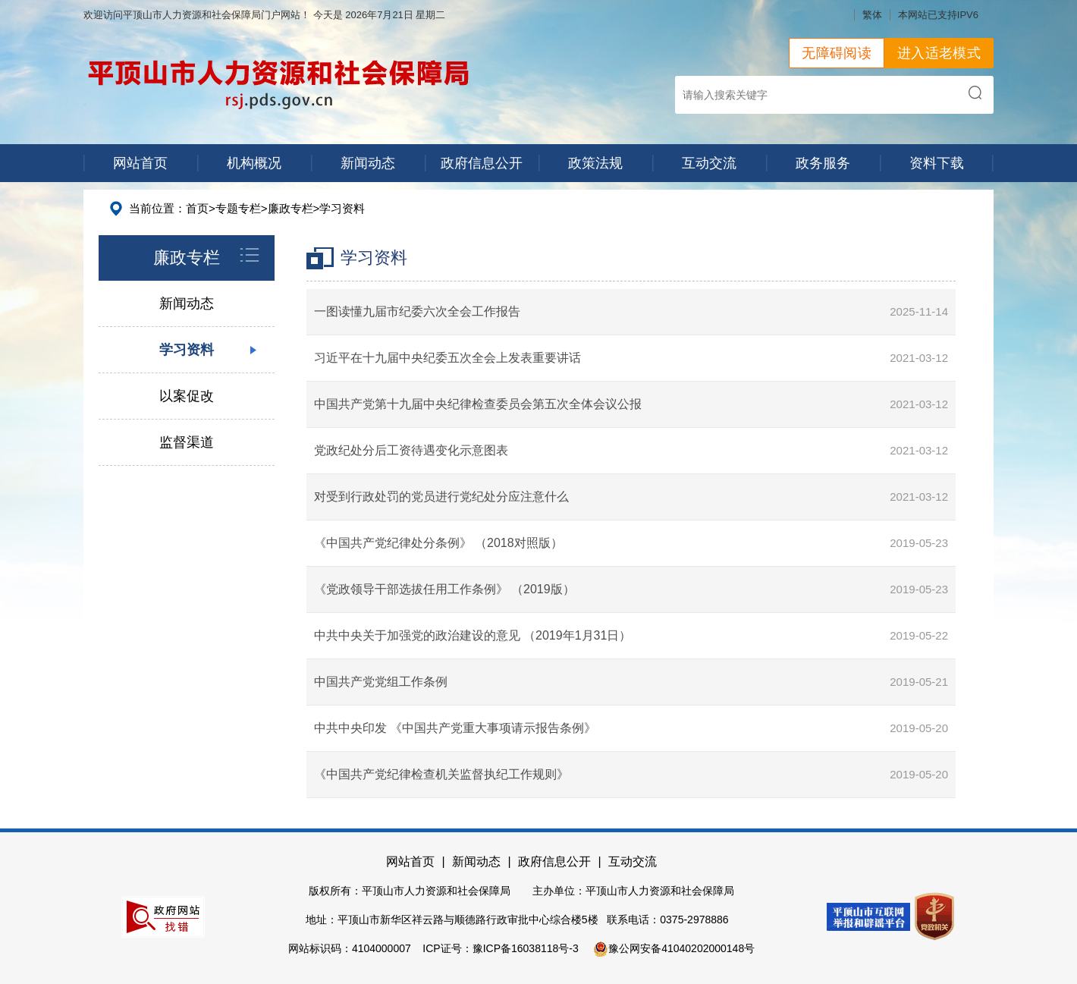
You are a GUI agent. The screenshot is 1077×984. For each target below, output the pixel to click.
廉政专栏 (290, 208)
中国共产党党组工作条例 (380, 681)
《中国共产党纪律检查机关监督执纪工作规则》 (441, 774)
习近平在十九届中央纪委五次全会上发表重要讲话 (447, 357)
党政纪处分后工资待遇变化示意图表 (411, 450)
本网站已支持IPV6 (938, 14)
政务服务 (823, 163)
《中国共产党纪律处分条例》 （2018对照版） (438, 542)
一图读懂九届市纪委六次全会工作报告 (417, 311)
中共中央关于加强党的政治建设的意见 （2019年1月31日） (473, 635)
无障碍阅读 (836, 53)
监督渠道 (186, 442)
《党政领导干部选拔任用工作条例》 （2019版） (444, 589)
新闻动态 (368, 163)
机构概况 (254, 163)
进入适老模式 (939, 53)
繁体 (872, 14)
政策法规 (595, 163)
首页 (197, 208)
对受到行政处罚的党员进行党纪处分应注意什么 (441, 496)
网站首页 (140, 163)
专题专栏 (238, 208)
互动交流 (709, 163)
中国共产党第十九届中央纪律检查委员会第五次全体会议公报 (478, 404)
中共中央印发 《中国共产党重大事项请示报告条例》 (455, 727)
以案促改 (186, 396)
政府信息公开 (482, 163)
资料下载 (936, 163)
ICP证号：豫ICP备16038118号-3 (500, 948)
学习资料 (342, 208)
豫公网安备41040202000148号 (674, 948)
